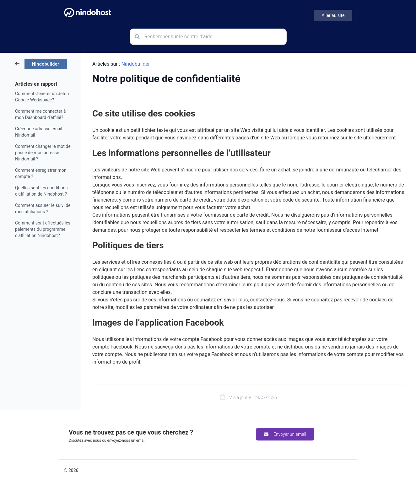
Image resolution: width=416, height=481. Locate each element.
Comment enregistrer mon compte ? (40, 173)
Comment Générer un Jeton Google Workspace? (42, 96)
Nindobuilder (136, 64)
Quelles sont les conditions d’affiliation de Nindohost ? (41, 191)
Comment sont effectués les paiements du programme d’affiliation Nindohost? (42, 229)
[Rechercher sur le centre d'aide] (208, 37)
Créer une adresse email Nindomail (38, 132)
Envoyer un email (285, 434)
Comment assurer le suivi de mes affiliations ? (43, 208)
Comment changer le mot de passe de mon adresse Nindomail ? (43, 152)
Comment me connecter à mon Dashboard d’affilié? (40, 114)
